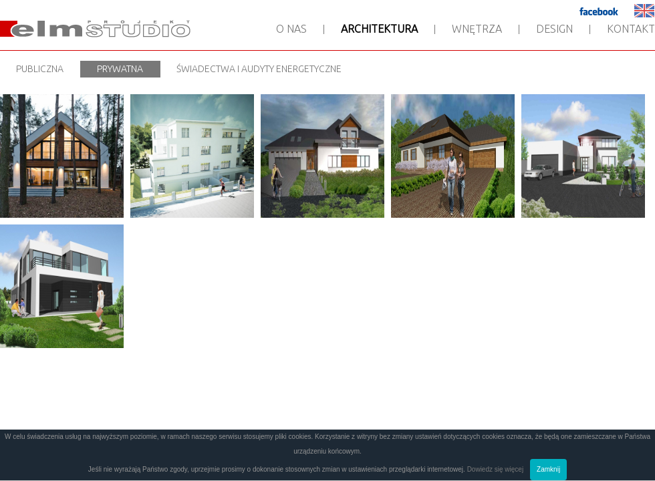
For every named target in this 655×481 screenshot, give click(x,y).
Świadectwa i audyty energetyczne (259, 68)
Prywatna (120, 68)
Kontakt (631, 29)
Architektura (379, 29)
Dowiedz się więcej (495, 469)
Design (554, 29)
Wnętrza (477, 29)
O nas (291, 29)
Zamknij (548, 469)
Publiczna (39, 68)
